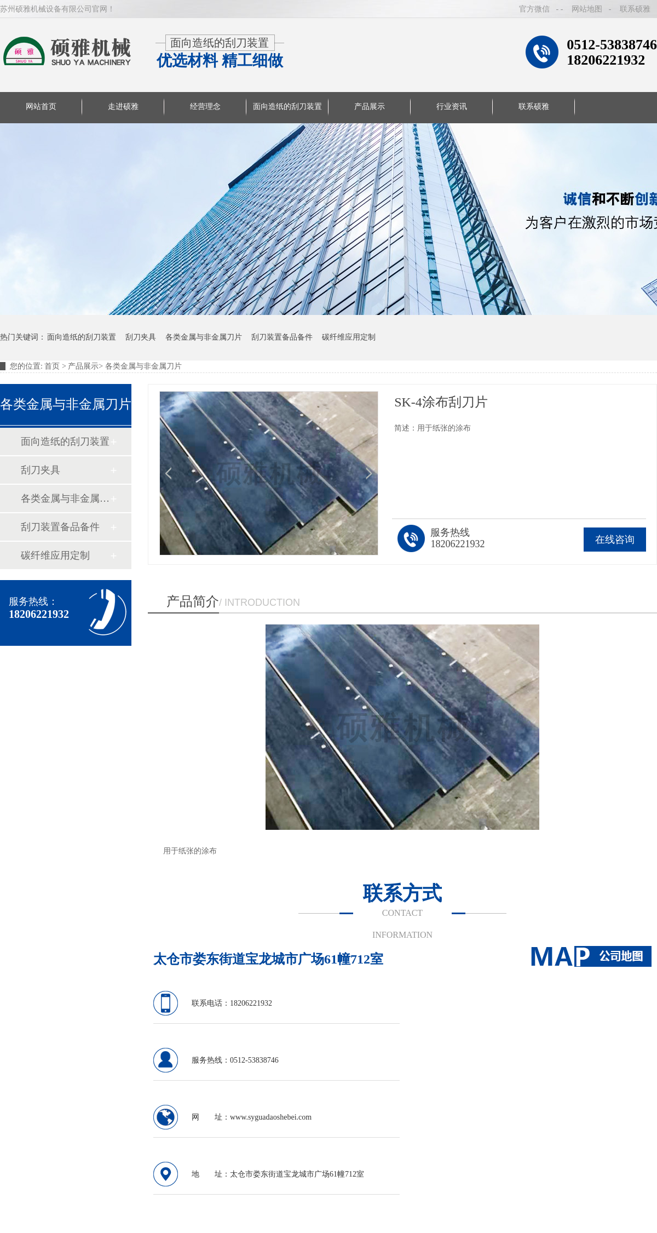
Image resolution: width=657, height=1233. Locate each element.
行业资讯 (451, 106)
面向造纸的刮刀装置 (287, 106)
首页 (53, 366)
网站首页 (41, 106)
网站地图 (587, 9)
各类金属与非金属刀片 (203, 337)
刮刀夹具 (140, 337)
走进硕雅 (123, 106)
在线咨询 (615, 539)
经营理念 (205, 106)
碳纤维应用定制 (349, 337)
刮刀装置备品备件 (282, 337)
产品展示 (369, 106)
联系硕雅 (635, 9)
